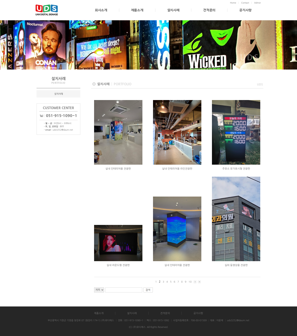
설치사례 (173, 10)
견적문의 (209, 10)
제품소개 (137, 10)
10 (190, 281)
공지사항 (245, 10)
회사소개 (101, 10)
